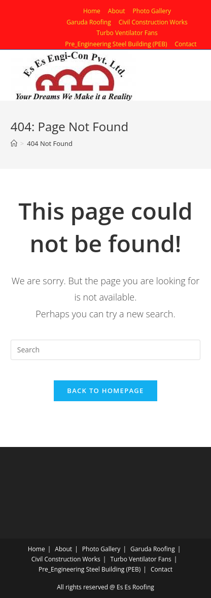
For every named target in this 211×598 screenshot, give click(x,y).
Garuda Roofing (88, 22)
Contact (186, 44)
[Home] (14, 143)
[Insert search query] (105, 350)
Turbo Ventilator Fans (126, 32)
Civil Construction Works (153, 22)
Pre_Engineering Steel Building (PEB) (116, 44)
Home (91, 11)
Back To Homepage (105, 390)
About (116, 11)
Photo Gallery (152, 11)
